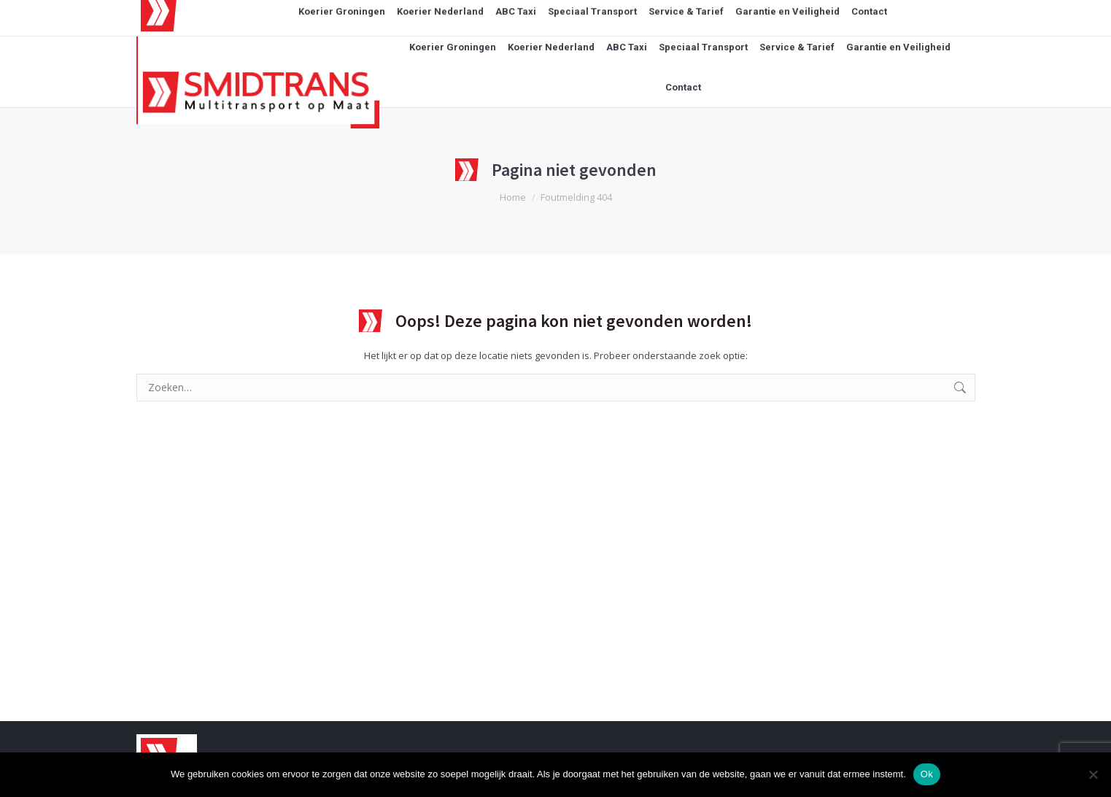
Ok (927, 774)
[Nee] (1092, 774)
